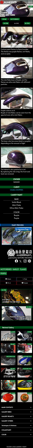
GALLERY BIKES (6, 412)
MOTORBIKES (15, 19)
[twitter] (20, 261)
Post (25, 279)
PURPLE (3, 273)
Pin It (8, 283)
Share (8, 279)
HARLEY (16, 269)
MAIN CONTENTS (7, 407)
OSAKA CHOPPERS (16, 190)
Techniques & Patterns (8, 425)
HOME (4, 19)
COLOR (3, 434)
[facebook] (15, 261)
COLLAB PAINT (6, 430)
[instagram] (24, 261)
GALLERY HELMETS (7, 416)
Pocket (25, 283)
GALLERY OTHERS (7, 421)
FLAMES (23, 269)
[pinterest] (28, 261)
